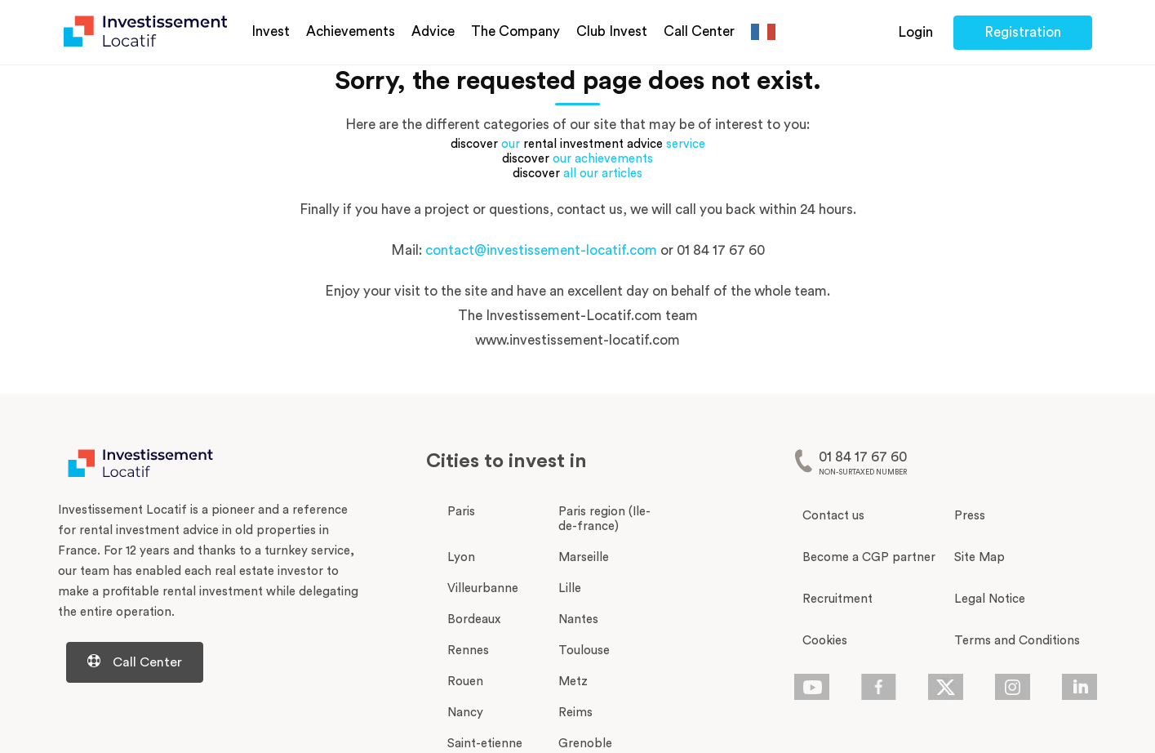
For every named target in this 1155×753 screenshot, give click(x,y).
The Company (515, 31)
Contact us (833, 516)
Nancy (465, 712)
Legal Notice (989, 599)
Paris (461, 512)
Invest (270, 31)
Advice (433, 31)
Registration (1022, 32)
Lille (569, 588)
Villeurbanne (482, 588)
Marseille (583, 557)
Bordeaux (473, 619)
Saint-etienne (484, 743)
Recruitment (837, 599)
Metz (573, 681)
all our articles (602, 173)
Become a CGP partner (868, 557)
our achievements (603, 159)
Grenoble (585, 743)
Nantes (578, 619)
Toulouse (584, 650)
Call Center (699, 31)
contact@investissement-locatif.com (541, 250)
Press (969, 516)
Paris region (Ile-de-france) (604, 519)
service (685, 144)
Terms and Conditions (1017, 641)
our (510, 144)
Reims (575, 712)
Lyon (461, 557)
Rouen (465, 681)
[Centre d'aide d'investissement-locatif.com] (209, 662)
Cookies (824, 641)
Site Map (979, 557)
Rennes (468, 650)
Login (915, 32)
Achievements (350, 31)
